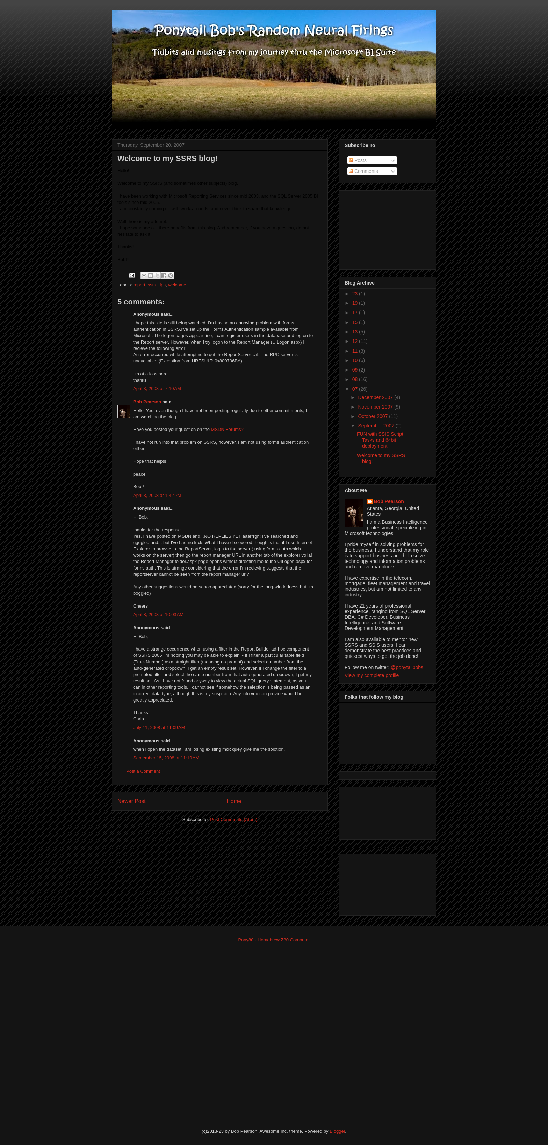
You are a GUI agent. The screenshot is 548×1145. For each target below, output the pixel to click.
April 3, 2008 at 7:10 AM (157, 388)
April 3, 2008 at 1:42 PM (157, 495)
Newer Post (131, 801)
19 (355, 303)
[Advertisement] (379, 228)
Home (234, 801)
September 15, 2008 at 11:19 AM (166, 758)
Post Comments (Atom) (233, 819)
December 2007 (376, 397)
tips (162, 284)
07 (355, 389)
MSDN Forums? (227, 429)
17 (355, 312)
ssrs (152, 284)
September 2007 (376, 425)
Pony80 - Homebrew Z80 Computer (274, 939)
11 (355, 351)
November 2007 (376, 407)
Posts (358, 160)
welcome (177, 284)
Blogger (337, 1131)
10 (355, 360)
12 (355, 341)
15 (355, 322)
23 (355, 293)
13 (355, 332)
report (139, 284)
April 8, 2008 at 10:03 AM (158, 614)
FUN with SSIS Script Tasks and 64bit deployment (380, 440)
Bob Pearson (147, 401)
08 (355, 379)
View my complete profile (372, 675)
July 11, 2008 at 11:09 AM (159, 727)
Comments (363, 171)
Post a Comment (143, 771)
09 (355, 370)
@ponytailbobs (407, 667)
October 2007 (373, 416)
